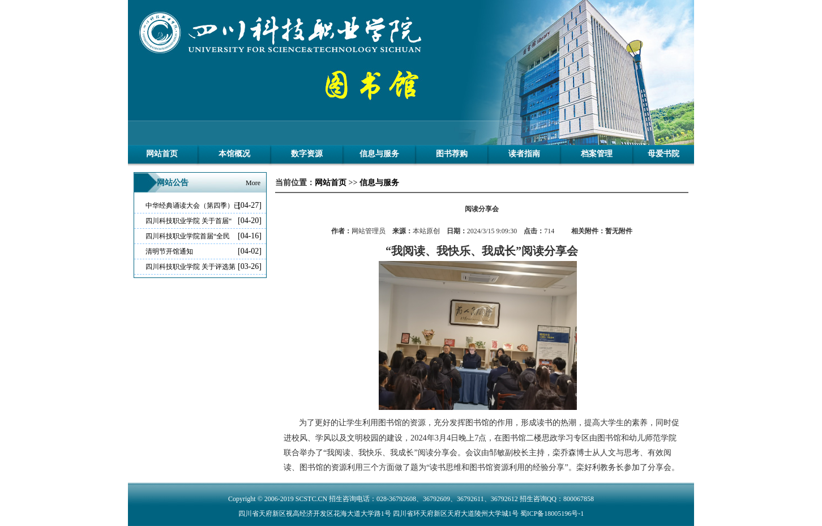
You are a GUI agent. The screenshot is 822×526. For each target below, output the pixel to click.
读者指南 (524, 153)
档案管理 (597, 153)
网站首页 (162, 153)
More (253, 183)
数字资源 (307, 153)
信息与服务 (379, 153)
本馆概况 (234, 153)
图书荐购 (452, 153)
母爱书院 (663, 153)
